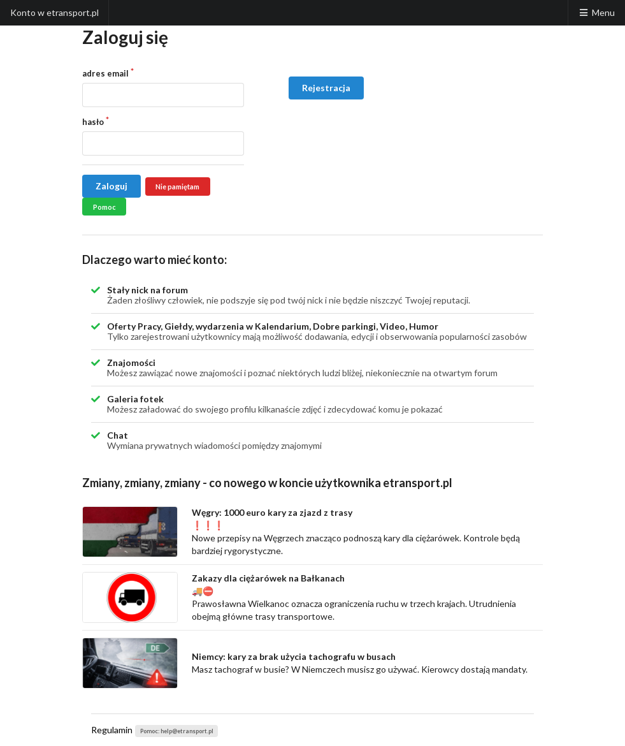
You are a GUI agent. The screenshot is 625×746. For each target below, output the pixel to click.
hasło (93, 122)
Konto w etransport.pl (54, 12)
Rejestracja (326, 87)
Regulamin (112, 729)
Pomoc (104, 207)
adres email (105, 73)
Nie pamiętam (177, 186)
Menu (596, 12)
